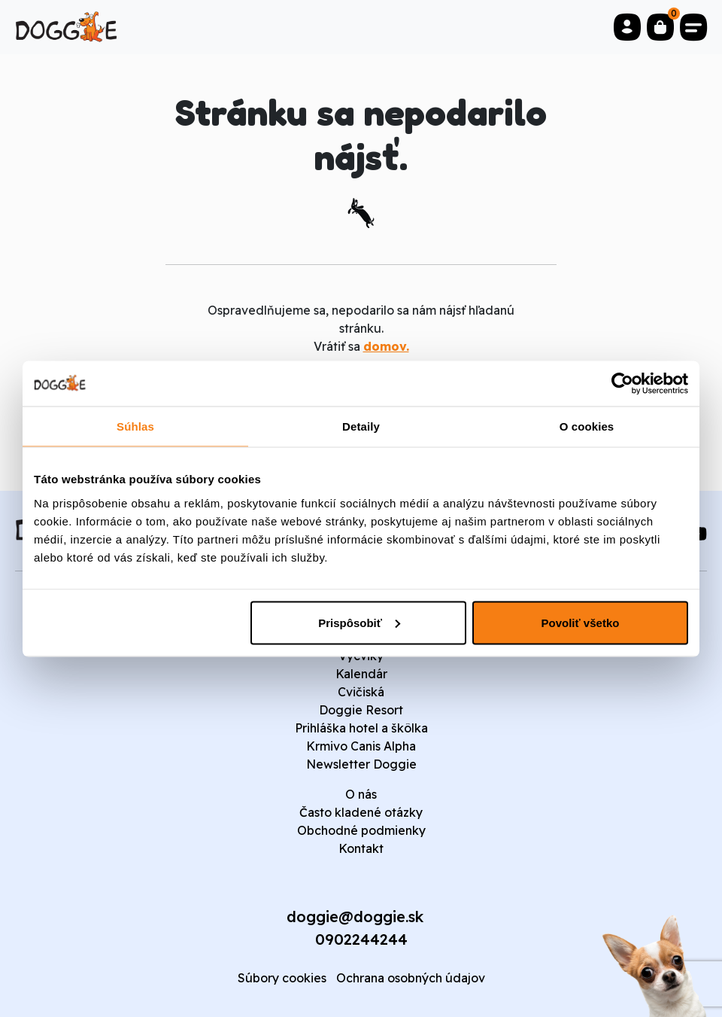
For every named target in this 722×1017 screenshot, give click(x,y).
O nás (361, 794)
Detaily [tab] (361, 425)
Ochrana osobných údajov (410, 977)
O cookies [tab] (587, 425)
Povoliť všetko (581, 622)
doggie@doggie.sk (355, 916)
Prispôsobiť (359, 622)
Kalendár (361, 673)
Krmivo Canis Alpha (361, 746)
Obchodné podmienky (361, 830)
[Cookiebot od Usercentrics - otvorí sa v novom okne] (622, 383)
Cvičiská (361, 691)
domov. (386, 346)
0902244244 (361, 939)
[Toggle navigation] (693, 27)
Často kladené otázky (361, 812)
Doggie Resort (361, 709)
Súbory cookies (282, 977)
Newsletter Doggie (361, 764)
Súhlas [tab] (135, 425)
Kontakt (361, 848)
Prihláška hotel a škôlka (361, 727)
